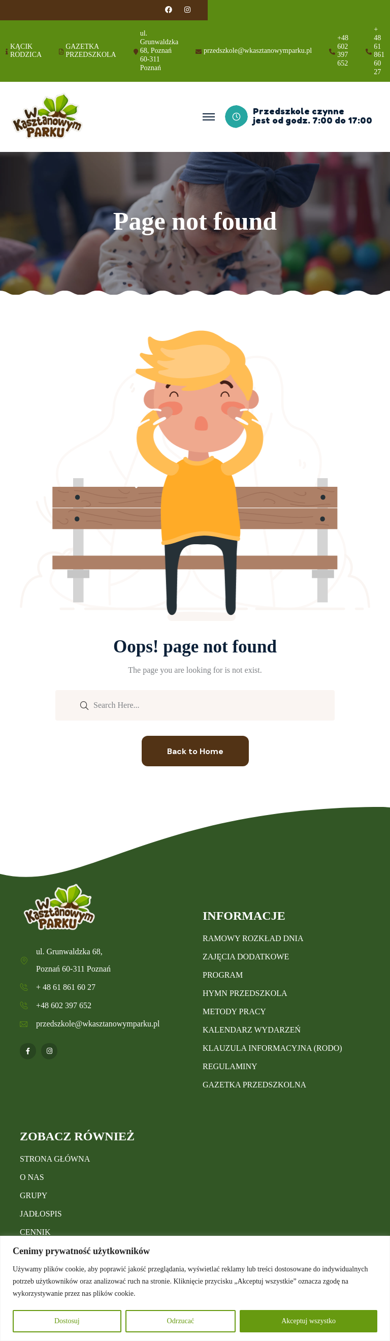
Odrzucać (180, 1321)
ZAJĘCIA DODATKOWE (246, 956)
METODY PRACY (234, 1011)
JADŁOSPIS (41, 1213)
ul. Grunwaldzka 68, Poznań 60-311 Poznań (159, 50)
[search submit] (84, 704)
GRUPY (33, 1195)
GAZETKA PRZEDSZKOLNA (254, 1084)
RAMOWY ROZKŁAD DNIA (253, 938)
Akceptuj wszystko (308, 1321)
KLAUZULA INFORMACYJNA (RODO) (272, 1048)
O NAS (32, 1177)
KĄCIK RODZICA (26, 51)
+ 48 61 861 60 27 (379, 50)
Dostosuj (67, 1321)
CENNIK (35, 1232)
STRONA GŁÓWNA (55, 1159)
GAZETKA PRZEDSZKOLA (91, 51)
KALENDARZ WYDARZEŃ (252, 1029)
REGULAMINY (230, 1066)
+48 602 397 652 (342, 50)
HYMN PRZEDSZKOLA (245, 993)
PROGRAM (223, 975)
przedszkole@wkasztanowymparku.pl (258, 50)
